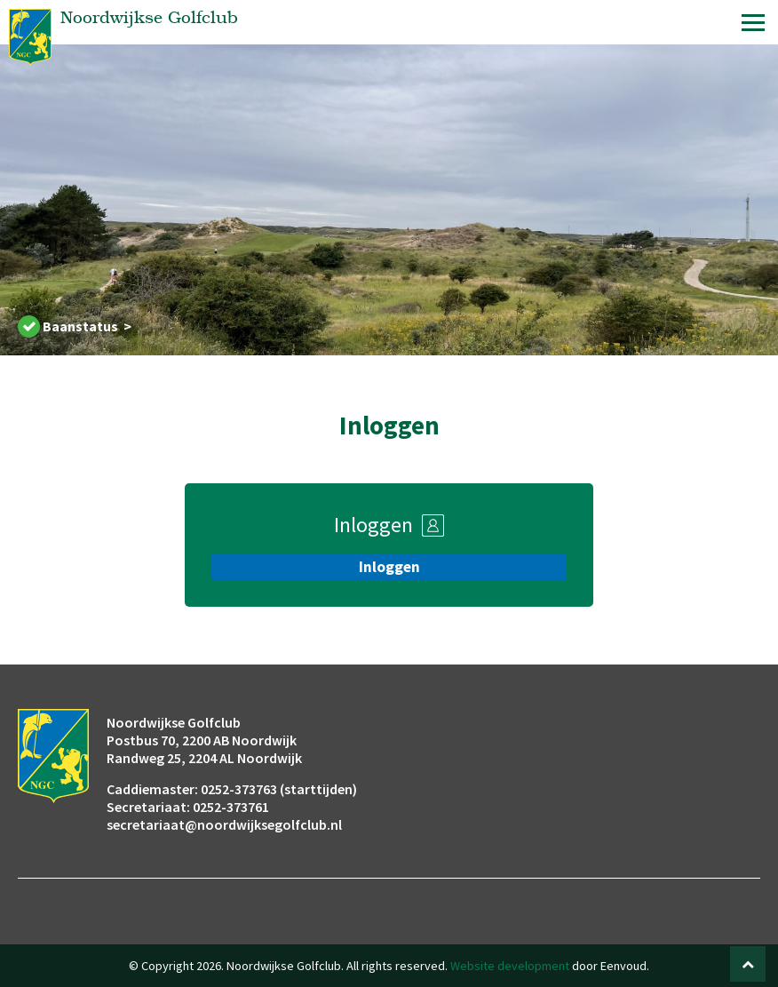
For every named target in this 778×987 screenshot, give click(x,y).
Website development (509, 966)
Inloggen (389, 567)
